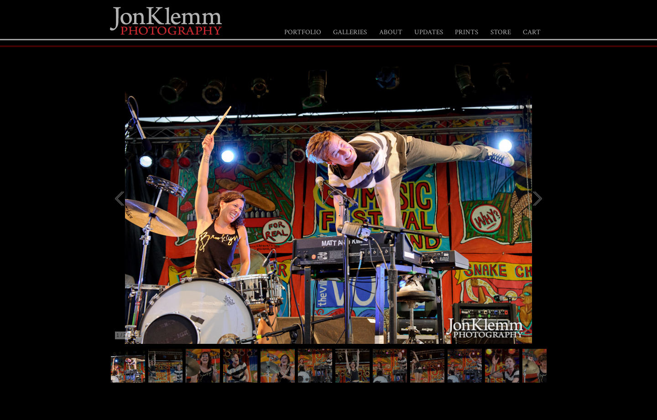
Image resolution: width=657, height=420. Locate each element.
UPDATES (428, 32)
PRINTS (466, 32)
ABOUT (390, 32)
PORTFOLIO (302, 32)
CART (532, 32)
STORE (500, 32)
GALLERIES (350, 32)
